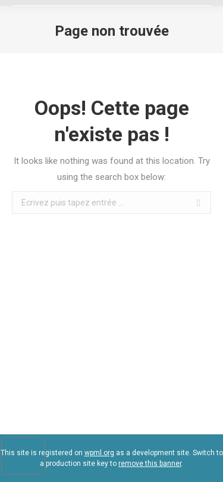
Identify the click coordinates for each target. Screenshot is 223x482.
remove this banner (149, 463)
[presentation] (23, 456)
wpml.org (99, 453)
